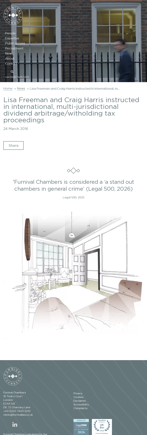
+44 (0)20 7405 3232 (17, 77)
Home (7, 88)
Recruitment (14, 48)
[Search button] (12, 71)
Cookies (78, 397)
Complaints (80, 408)
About (9, 58)
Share (14, 145)
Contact (11, 63)
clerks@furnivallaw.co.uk (18, 414)
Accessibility (81, 404)
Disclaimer (80, 401)
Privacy (78, 393)
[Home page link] (7, 71)
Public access (15, 43)
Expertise (12, 38)
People (10, 33)
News (9, 53)
